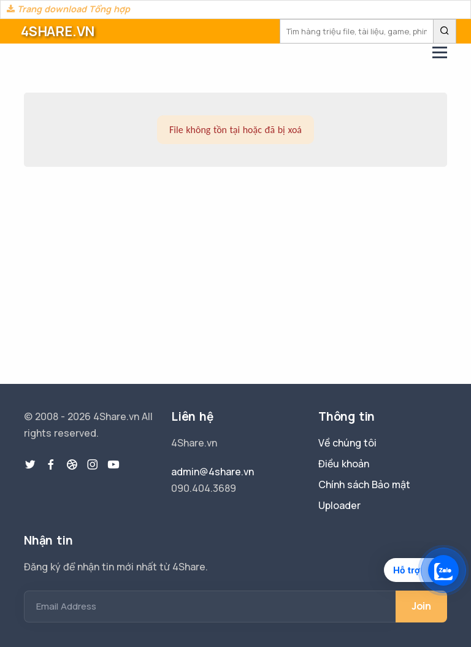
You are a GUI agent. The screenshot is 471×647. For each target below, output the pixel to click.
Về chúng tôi (347, 443)
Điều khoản (343, 463)
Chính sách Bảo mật (364, 484)
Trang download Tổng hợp (68, 9)
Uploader (339, 505)
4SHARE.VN (57, 31)
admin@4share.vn (212, 471)
